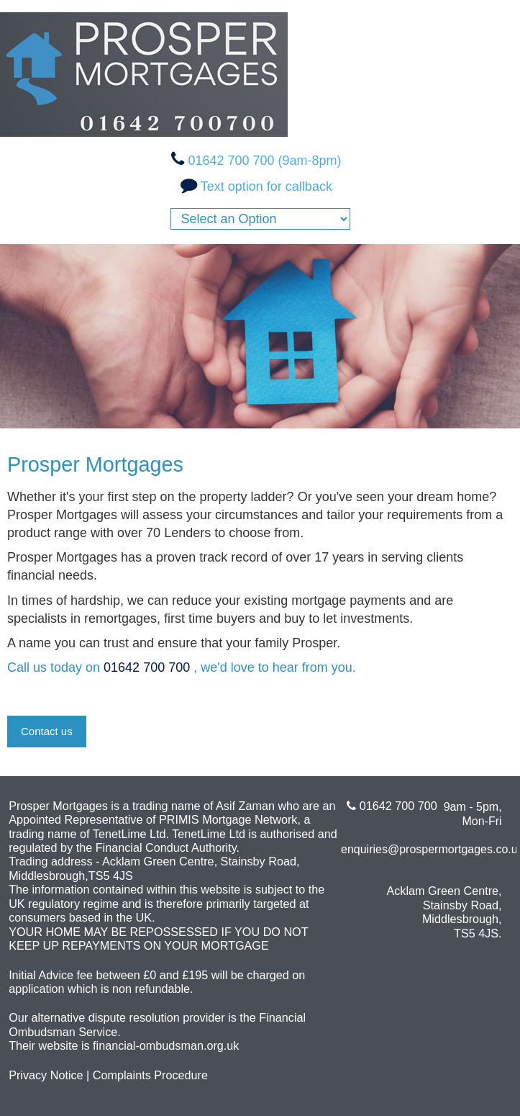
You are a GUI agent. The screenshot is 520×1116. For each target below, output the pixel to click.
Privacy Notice (46, 1074)
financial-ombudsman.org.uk (166, 1045)
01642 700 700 (148, 667)
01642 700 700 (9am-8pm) (264, 160)
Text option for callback (266, 186)
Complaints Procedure (150, 1074)
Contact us (47, 731)
